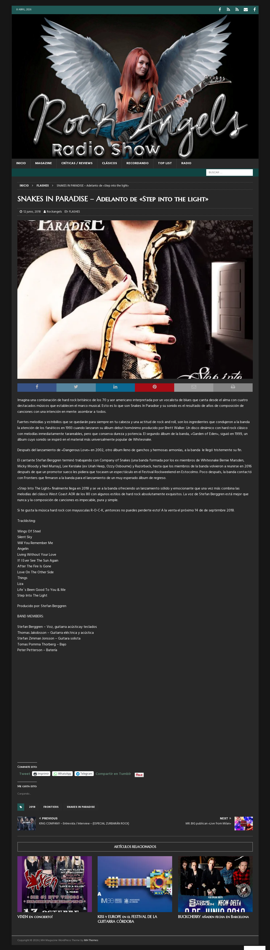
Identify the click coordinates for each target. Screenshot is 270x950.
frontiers (51, 806)
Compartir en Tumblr (113, 773)
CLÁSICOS (109, 163)
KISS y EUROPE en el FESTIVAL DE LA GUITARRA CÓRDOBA (127, 918)
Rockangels (54, 211)
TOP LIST (165, 163)
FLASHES (74, 211)
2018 (32, 806)
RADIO (186, 163)
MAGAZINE (43, 163)
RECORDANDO (137, 163)
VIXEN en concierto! (35, 916)
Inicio (21, 163)
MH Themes (91, 939)
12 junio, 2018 (32, 211)
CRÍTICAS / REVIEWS (77, 163)
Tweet (24, 773)
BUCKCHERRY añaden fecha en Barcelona (213, 916)
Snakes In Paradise (81, 806)
